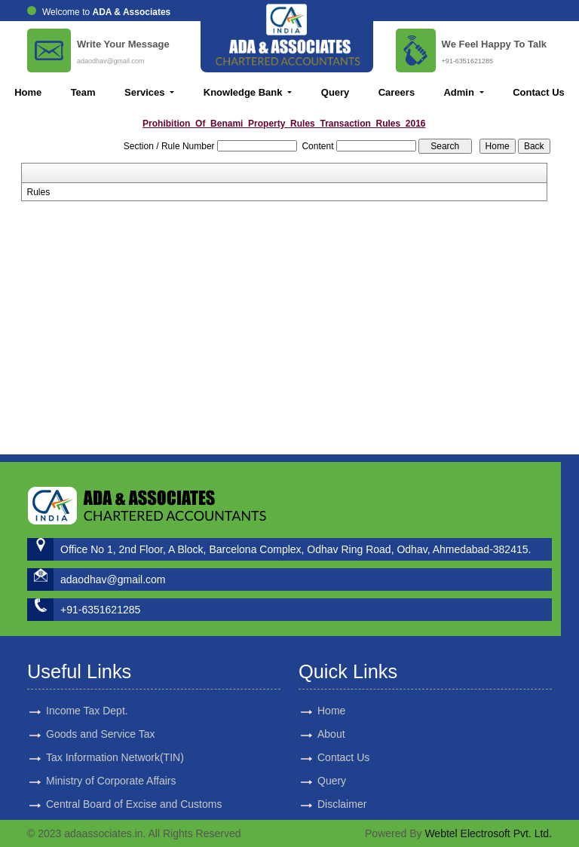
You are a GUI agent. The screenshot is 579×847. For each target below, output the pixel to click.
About (318, 734)
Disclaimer (328, 804)
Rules (39, 192)
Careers (396, 92)
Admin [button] (459, 92)
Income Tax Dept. (87, 697)
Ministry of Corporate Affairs (111, 767)
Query (335, 92)
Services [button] (145, 92)
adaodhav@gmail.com (111, 61)
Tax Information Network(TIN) (115, 744)
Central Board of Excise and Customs (134, 790)
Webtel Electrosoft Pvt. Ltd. (488, 833)
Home (27, 92)
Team (83, 92)
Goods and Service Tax (100, 720)
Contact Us (539, 92)
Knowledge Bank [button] (244, 92)
